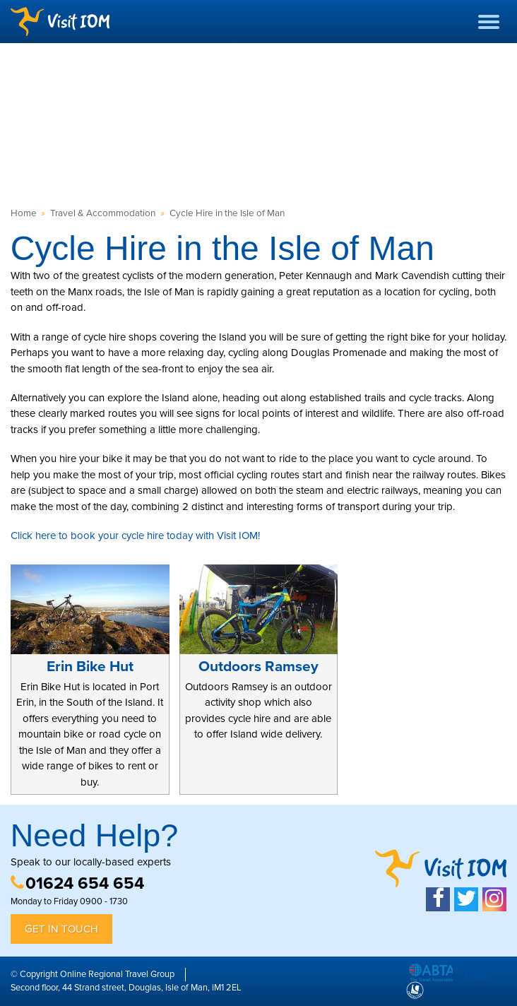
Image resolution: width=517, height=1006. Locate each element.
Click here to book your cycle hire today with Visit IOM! (135, 535)
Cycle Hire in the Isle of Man (227, 213)
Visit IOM (60, 21)
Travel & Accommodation (102, 213)
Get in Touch (61, 929)
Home (24, 213)
